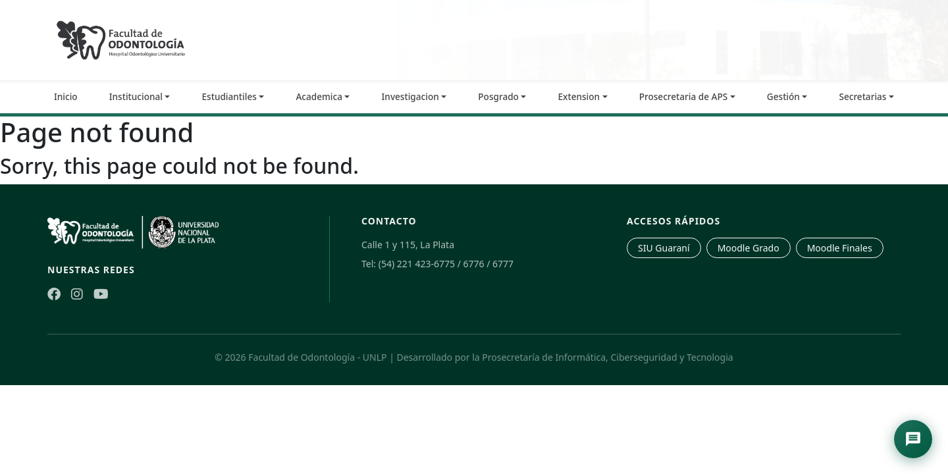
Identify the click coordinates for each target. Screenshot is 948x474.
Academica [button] (319, 96)
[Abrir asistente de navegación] (913, 439)
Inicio (66, 96)
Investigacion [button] (410, 96)
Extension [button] (579, 96)
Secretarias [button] (862, 96)
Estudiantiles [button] (229, 96)
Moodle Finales (839, 248)
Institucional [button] (136, 96)
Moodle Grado (748, 248)
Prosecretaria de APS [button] (683, 96)
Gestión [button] (783, 96)
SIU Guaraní (664, 248)
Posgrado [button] (498, 96)
